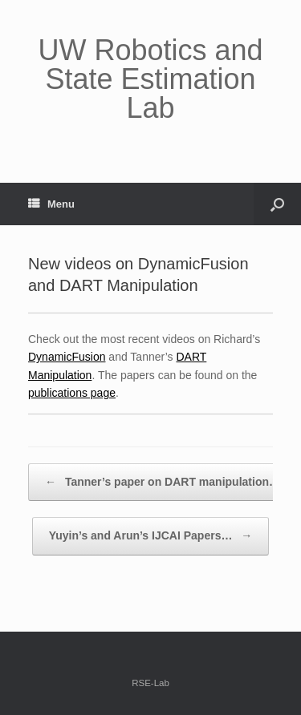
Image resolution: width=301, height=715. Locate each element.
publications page (72, 392)
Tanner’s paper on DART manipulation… (162, 483)
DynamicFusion (66, 356)
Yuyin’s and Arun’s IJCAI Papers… (151, 536)
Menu (51, 204)
